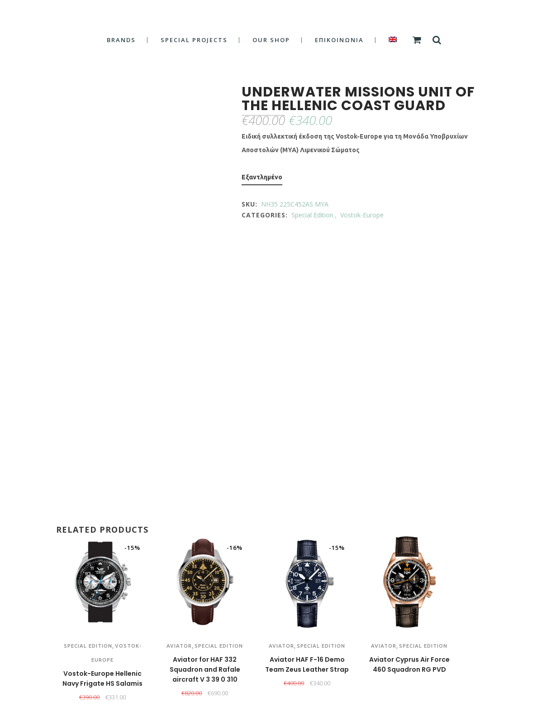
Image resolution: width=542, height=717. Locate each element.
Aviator (179, 646)
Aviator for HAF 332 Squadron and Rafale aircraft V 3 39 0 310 (205, 669)
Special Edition (312, 215)
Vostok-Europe (362, 215)
